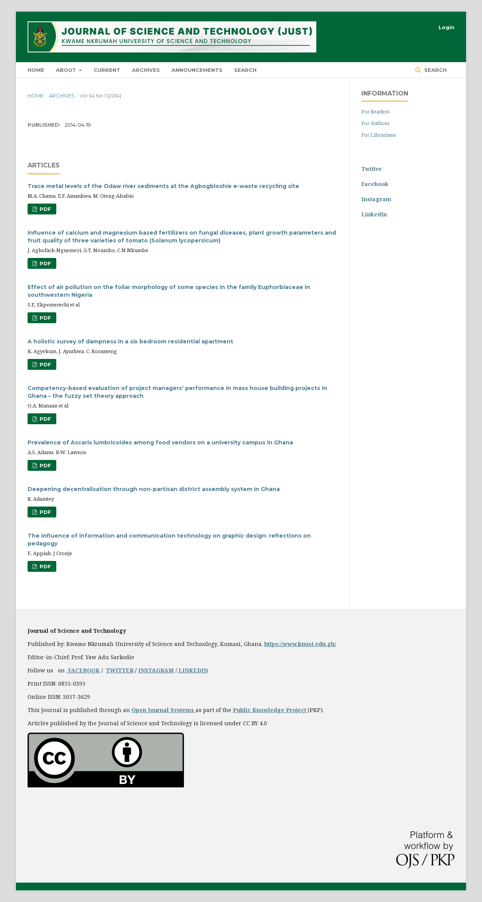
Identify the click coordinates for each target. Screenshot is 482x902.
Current (107, 70)
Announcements (197, 70)
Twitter (371, 168)
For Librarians (378, 134)
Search (245, 70)
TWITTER (120, 670)
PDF (44, 209)
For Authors (375, 123)
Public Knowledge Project (270, 710)
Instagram (376, 199)
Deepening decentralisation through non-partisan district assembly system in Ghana (154, 489)
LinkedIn (374, 214)
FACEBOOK (83, 670)
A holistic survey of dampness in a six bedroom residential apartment (130, 341)
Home (36, 95)
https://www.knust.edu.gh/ (300, 644)
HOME (36, 70)
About (67, 70)
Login (446, 27)
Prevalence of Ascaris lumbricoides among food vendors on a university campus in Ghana (160, 442)
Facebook (374, 184)
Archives (146, 70)
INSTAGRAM (156, 670)
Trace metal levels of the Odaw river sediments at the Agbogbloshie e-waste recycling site (163, 186)
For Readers (375, 111)
